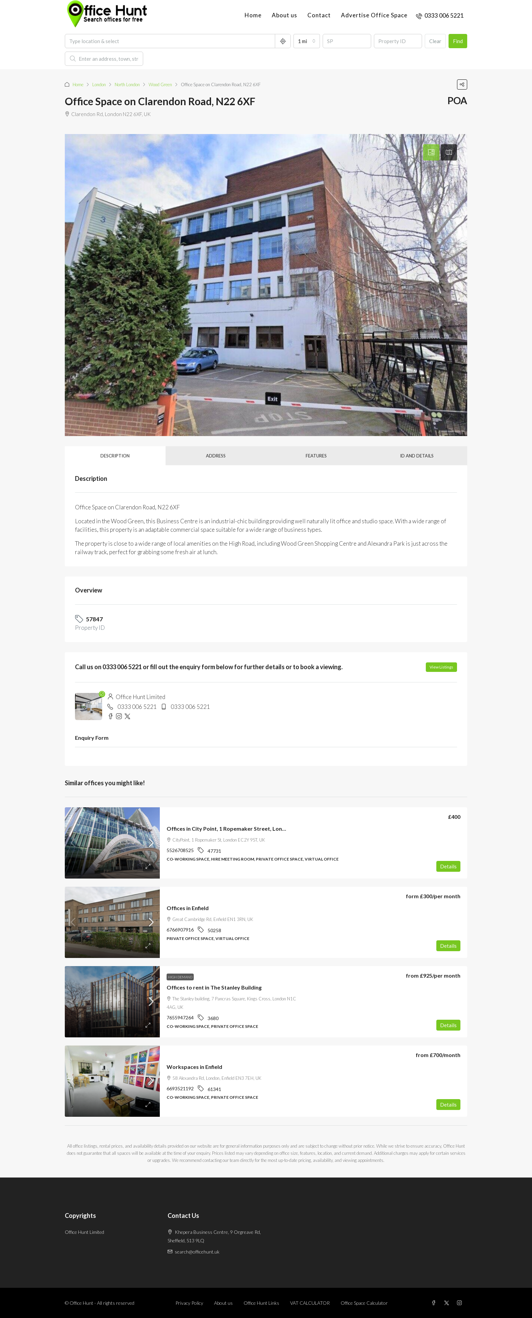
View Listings (441, 667)
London (99, 84)
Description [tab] (115, 455)
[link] (112, 843)
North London (127, 84)
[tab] (431, 152)
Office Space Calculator (364, 1303)
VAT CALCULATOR (310, 1303)
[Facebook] (435, 1303)
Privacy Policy (189, 1303)
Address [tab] (216, 455)
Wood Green (160, 84)
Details (448, 866)
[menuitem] (440, 15)
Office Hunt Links (261, 1303)
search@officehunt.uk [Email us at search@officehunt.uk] (197, 1252)
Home (253, 15)
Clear (435, 41)
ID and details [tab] (417, 455)
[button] (462, 84)
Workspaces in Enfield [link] (194, 1066)
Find (458, 41)
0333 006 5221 (137, 706)
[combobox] (306, 41)
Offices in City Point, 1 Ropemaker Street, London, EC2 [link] (235, 828)
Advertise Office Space (374, 15)
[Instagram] (460, 1303)
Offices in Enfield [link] (188, 908)
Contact (319, 15)
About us (284, 15)
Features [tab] (316, 455)
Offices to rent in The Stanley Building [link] (214, 987)
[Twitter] (448, 1303)
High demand (180, 977)
